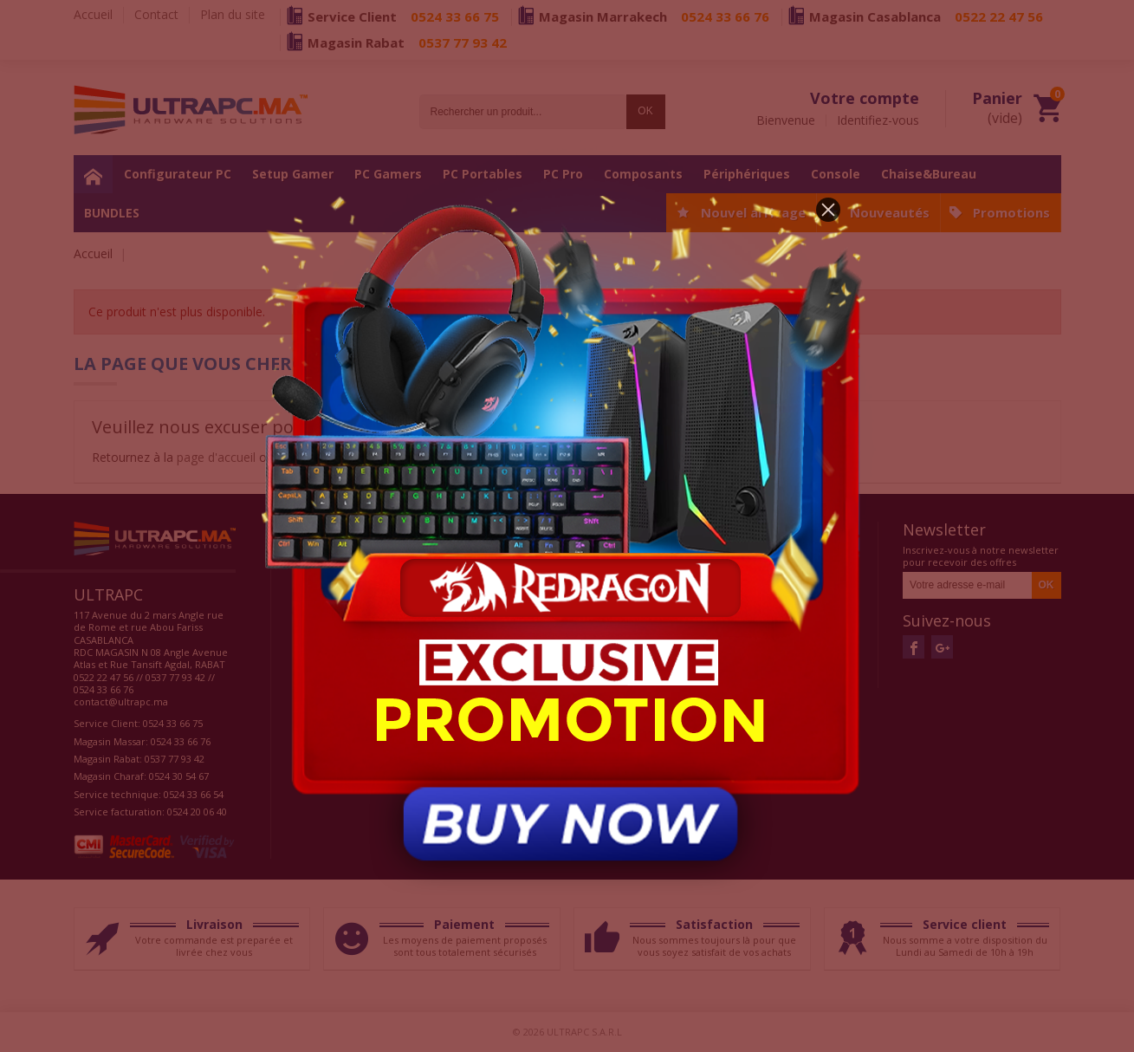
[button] (828, 210)
